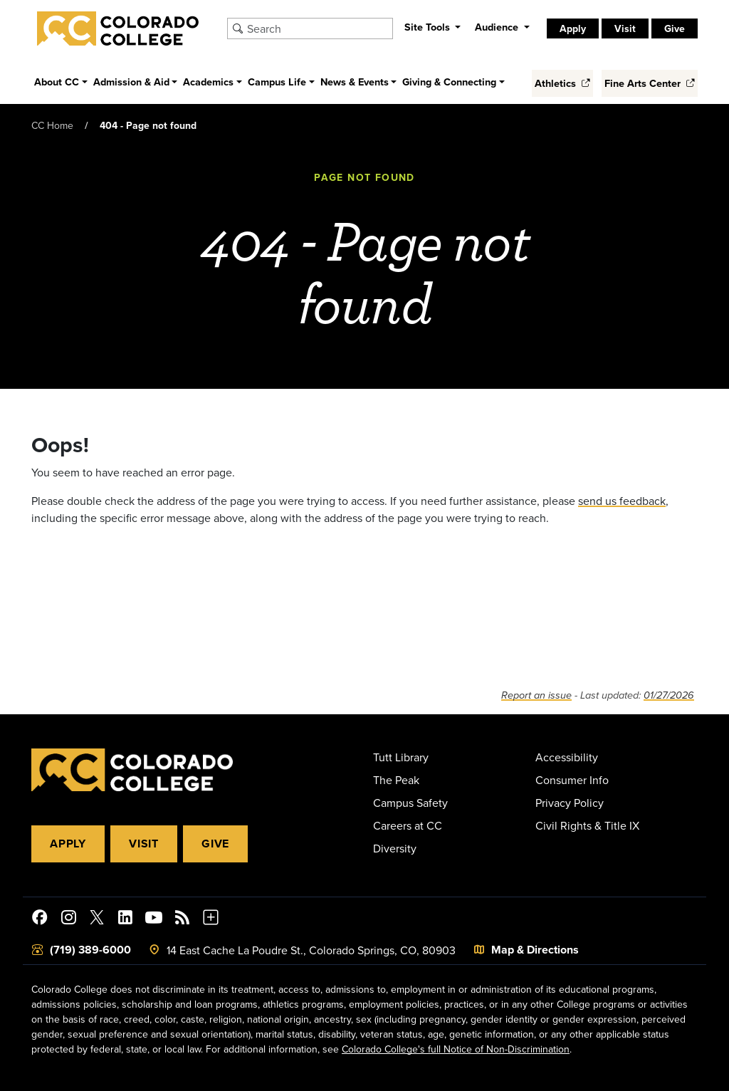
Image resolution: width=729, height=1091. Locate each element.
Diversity (394, 848)
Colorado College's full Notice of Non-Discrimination (456, 1049)
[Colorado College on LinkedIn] (125, 919)
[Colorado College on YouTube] (153, 919)
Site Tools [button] (428, 26)
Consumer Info (572, 780)
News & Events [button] (354, 81)
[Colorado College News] (182, 919)
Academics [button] (208, 81)
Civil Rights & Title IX (587, 825)
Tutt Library (401, 757)
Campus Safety (410, 802)
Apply (573, 28)
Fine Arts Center (649, 82)
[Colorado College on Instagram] (68, 919)
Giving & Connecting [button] (449, 81)
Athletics (562, 82)
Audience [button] (498, 26)
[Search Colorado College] (318, 28)
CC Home (52, 125)
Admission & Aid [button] (131, 81)
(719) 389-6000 (90, 949)
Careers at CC (407, 825)
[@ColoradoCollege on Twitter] (96, 919)
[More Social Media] (210, 919)
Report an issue (536, 695)
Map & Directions (535, 949)
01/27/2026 (669, 695)
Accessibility (566, 757)
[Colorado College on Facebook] (39, 919)
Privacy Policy (569, 802)
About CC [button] (56, 81)
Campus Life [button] (277, 81)
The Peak (396, 780)
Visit (625, 28)
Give (674, 28)
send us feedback (622, 500)
